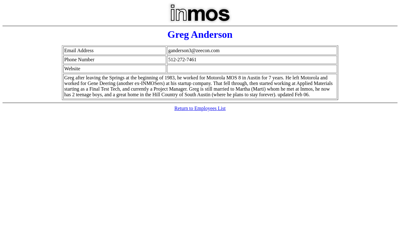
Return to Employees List (200, 108)
